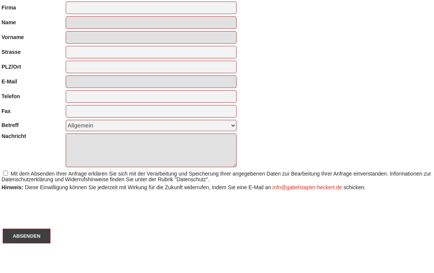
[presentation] (57, 206)
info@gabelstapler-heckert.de (307, 187)
